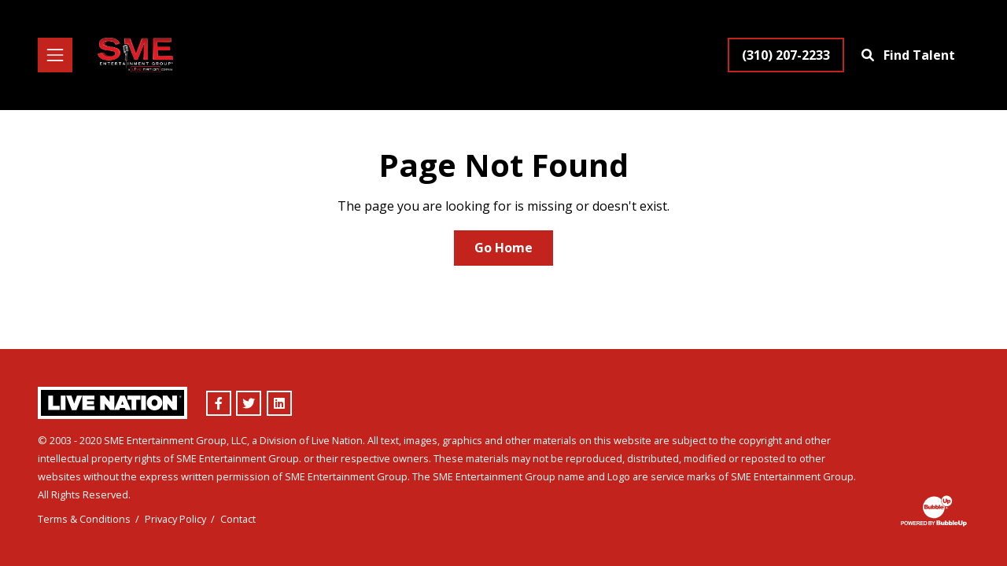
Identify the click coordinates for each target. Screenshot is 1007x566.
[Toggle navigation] (55, 55)
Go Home (503, 247)
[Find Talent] (909, 55)
